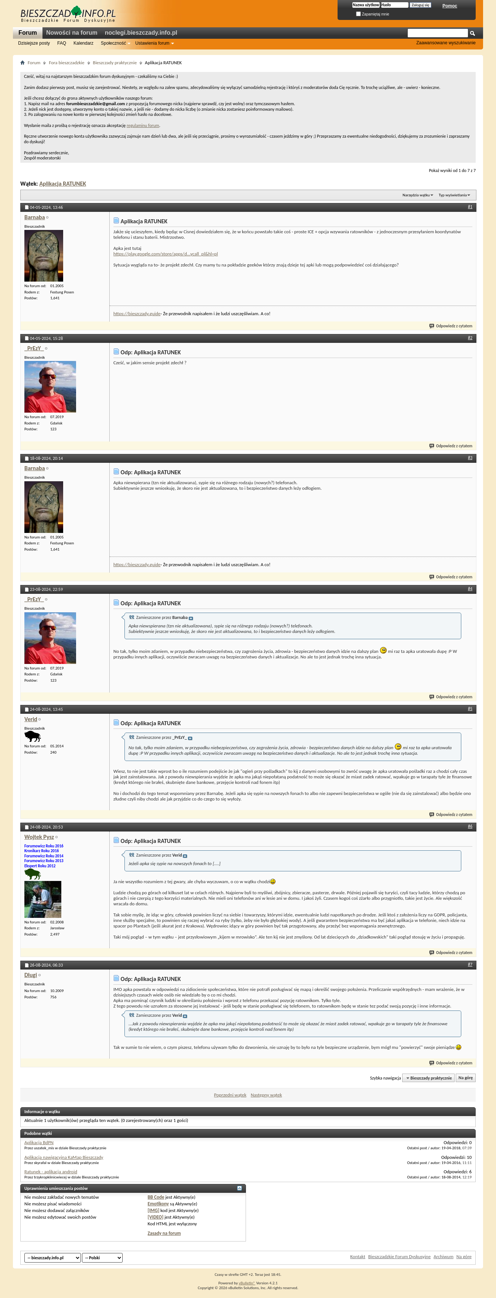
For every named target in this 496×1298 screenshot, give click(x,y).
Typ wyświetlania (453, 195)
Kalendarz (83, 43)
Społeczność (113, 43)
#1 (470, 206)
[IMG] (154, 1210)
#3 (470, 457)
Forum (27, 33)
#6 (470, 826)
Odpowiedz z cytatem (451, 326)
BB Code (156, 1197)
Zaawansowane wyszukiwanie (446, 42)
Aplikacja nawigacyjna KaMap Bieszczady (63, 1157)
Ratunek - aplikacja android (50, 1171)
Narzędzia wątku (416, 195)
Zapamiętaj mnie (372, 14)
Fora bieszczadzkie (66, 62)
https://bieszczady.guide (137, 313)
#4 (470, 588)
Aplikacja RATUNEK (62, 183)
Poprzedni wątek (230, 1095)
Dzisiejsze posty (34, 43)
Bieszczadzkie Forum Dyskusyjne (399, 1256)
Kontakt (357, 1256)
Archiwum (444, 1256)
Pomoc (449, 5)
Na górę (466, 1078)
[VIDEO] (156, 1217)
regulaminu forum (143, 125)
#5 (470, 708)
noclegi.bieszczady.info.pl (141, 33)
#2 (470, 337)
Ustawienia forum (152, 43)
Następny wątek (266, 1095)
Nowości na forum (72, 33)
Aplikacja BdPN (39, 1142)
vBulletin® (247, 1283)
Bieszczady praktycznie (115, 62)
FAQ (61, 43)
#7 (470, 964)
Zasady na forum (164, 1233)
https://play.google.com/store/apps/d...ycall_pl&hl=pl (165, 253)
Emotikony (158, 1203)
